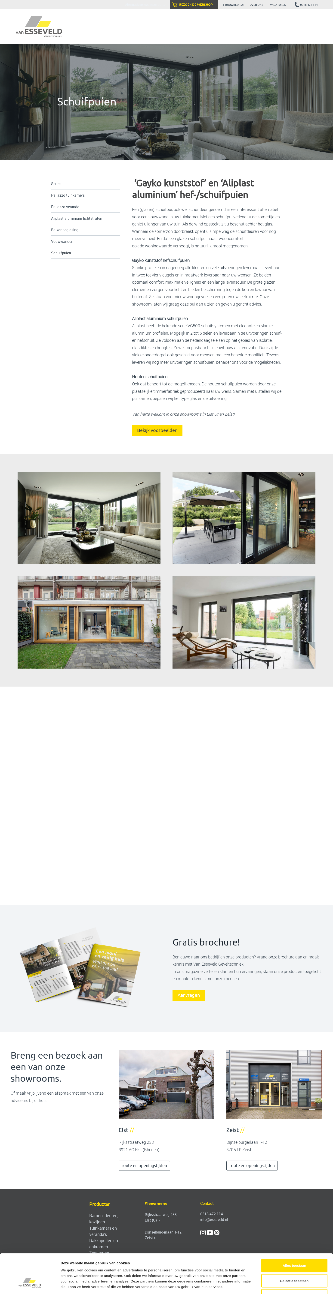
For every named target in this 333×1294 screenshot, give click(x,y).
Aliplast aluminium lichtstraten (76, 218)
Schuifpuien (61, 252)
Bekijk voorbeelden (157, 430)
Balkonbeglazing (64, 229)
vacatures (278, 4)
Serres (56, 183)
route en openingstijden (144, 1165)
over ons (257, 4)
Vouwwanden (62, 241)
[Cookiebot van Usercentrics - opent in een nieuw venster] (30, 1285)
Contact (207, 1203)
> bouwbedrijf (233, 4)
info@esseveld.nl (214, 1219)
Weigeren (294, 1264)
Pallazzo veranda (65, 206)
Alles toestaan (294, 1233)
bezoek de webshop (196, 5)
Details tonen (250, 1285)
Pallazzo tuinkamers (68, 195)
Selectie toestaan (294, 1249)
